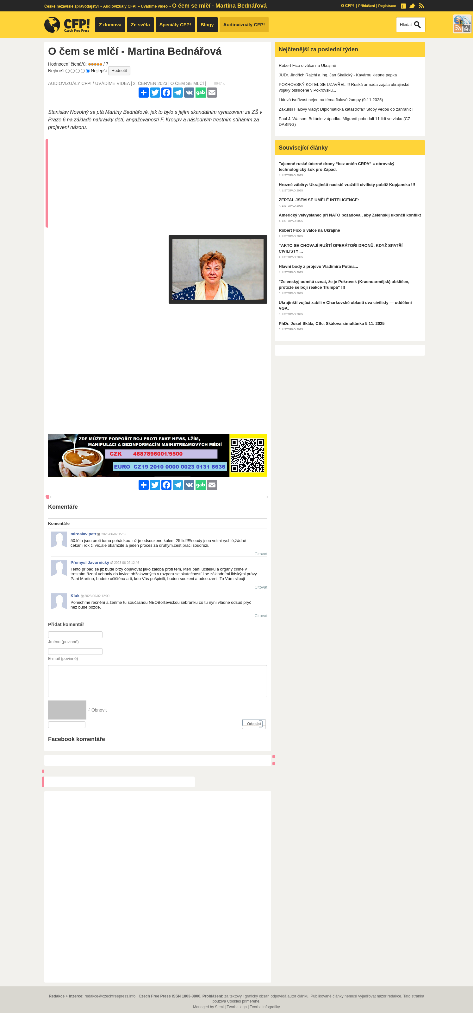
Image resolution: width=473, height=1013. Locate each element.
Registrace (387, 6)
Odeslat (254, 724)
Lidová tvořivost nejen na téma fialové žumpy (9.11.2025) (331, 99)
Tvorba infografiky (265, 1007)
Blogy (207, 24)
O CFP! (347, 5)
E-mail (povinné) (63, 658)
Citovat (261, 554)
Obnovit (99, 710)
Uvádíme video (154, 6)
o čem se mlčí (187, 83)
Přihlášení (366, 6)
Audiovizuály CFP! (119, 6)
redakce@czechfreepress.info (109, 996)
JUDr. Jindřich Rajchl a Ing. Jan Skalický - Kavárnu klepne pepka (338, 75)
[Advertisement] (160, 183)
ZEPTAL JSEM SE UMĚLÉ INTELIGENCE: (319, 199)
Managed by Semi (208, 1007)
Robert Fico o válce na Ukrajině (307, 65)
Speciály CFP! (175, 24)
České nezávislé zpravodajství (71, 6)
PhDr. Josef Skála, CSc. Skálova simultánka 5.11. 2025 (332, 323)
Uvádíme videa (112, 83)
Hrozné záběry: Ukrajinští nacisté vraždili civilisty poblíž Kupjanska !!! (347, 184)
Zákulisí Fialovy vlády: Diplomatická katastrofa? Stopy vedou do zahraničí (346, 109)
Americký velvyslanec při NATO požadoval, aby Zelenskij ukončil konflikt (350, 215)
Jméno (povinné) (63, 641)
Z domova (110, 24)
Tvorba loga (236, 1007)
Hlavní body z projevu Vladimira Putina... (318, 266)
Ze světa (140, 24)
